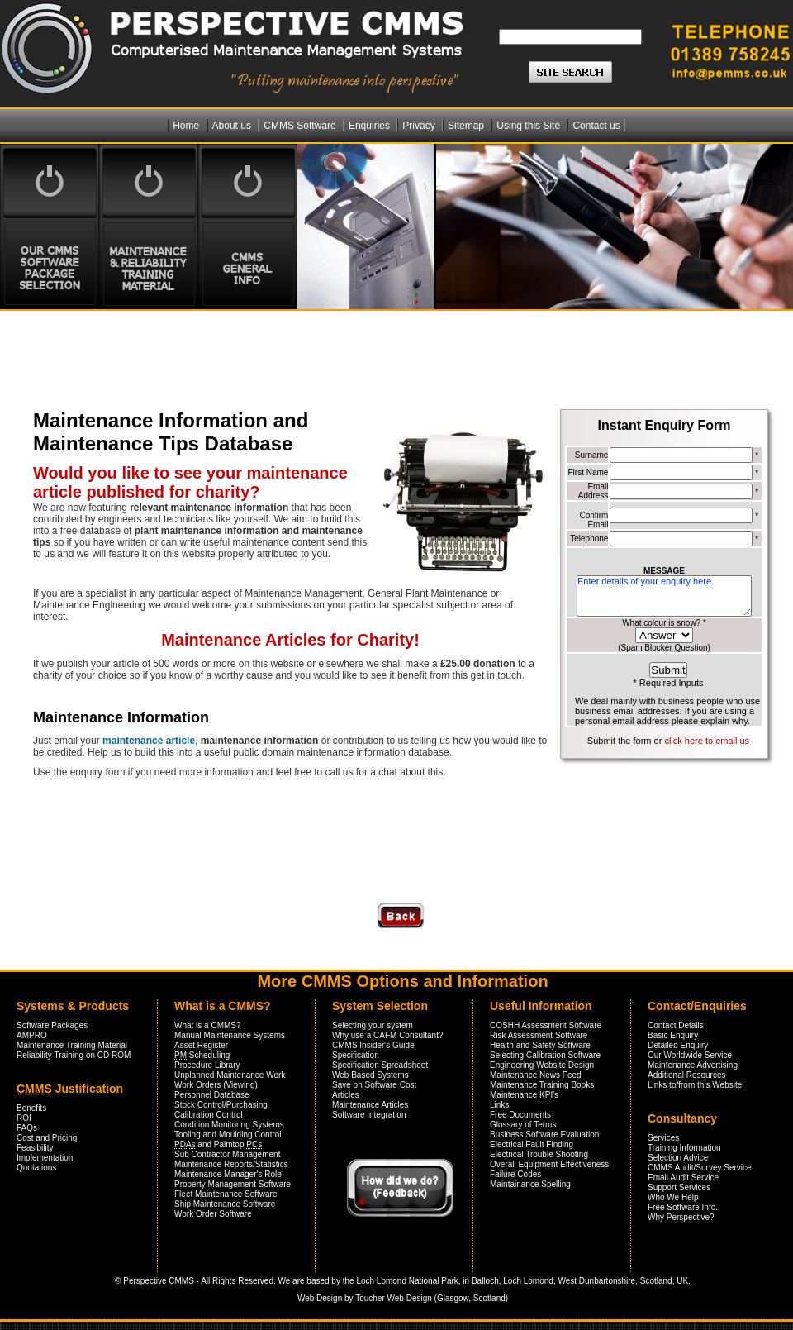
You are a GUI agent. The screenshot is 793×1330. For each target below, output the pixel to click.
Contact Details (676, 1025)
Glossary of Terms (523, 1124)
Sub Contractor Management (227, 1154)
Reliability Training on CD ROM (74, 1055)
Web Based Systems (370, 1075)
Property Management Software (232, 1184)
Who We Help (673, 1197)
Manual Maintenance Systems (229, 1035)
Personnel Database (211, 1094)
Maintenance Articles (370, 1104)
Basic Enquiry (673, 1035)
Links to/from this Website (695, 1084)
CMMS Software (301, 125)
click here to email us (706, 741)
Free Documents (520, 1114)
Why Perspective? (681, 1217)
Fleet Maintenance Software (226, 1194)
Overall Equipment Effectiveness (549, 1164)
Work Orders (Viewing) (216, 1084)
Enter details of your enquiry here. (664, 596)
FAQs (27, 1127)
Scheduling (202, 1055)
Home (187, 125)
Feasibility (35, 1147)
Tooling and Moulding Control (228, 1134)
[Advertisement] (226, 356)
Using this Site (529, 125)
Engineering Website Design (542, 1065)
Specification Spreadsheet (380, 1065)
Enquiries (370, 125)
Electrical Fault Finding (531, 1144)
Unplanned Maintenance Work (229, 1075)
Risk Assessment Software (538, 1035)
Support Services (679, 1187)
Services (663, 1137)
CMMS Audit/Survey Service (700, 1167)
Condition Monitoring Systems (229, 1124)
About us (233, 125)
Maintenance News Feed (536, 1075)
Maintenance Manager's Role (228, 1174)
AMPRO (32, 1035)
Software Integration (369, 1114)
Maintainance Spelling (530, 1184)
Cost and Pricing (47, 1137)
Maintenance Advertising (693, 1065)
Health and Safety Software (540, 1045)
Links (499, 1104)
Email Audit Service (683, 1177)
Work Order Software (213, 1213)
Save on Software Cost (374, 1084)
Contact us (596, 125)
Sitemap (467, 125)
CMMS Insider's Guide (373, 1045)
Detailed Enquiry (678, 1045)
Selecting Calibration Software (545, 1055)
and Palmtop (218, 1144)
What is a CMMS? (207, 1025)
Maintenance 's (524, 1094)
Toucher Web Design (393, 1298)
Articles (345, 1094)
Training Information (684, 1147)
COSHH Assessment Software (545, 1025)
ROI (24, 1118)
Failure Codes (515, 1174)
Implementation (45, 1157)
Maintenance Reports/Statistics (231, 1164)
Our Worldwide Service (690, 1055)
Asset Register (201, 1045)
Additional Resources (687, 1075)
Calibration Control (208, 1114)
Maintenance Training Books (542, 1084)
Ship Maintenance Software (224, 1203)
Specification (355, 1055)
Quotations (36, 1167)
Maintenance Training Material (72, 1045)
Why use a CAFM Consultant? (388, 1035)
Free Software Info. (683, 1207)
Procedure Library (207, 1065)
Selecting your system (372, 1025)
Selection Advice (678, 1157)
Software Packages (52, 1025)
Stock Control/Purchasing (221, 1104)
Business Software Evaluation (544, 1134)
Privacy (420, 125)
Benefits (31, 1108)
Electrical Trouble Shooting (539, 1154)
